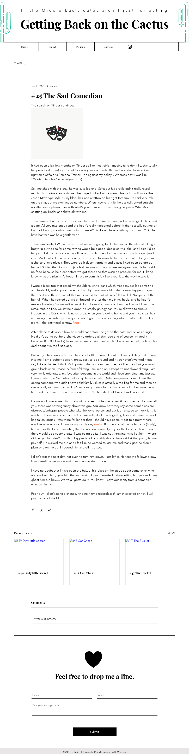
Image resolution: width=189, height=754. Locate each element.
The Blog (19, 63)
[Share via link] (49, 509)
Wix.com (121, 751)
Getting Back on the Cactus (95, 24)
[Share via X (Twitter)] (41, 509)
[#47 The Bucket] (150, 553)
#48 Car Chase (84, 573)
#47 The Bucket (140, 573)
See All (171, 532)
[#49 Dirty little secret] (39, 553)
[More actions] (156, 86)
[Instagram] (129, 46)
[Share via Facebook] (32, 509)
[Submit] (95, 731)
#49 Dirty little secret (33, 573)
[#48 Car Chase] (94, 553)
